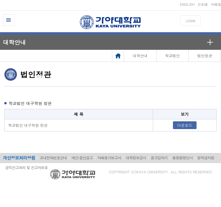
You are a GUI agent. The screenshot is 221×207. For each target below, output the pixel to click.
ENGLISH (187, 4)
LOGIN (190, 21)
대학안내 (14, 42)
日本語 (202, 4)
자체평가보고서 (109, 157)
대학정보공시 (136, 157)
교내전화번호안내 (53, 157)
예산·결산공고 (82, 157)
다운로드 (184, 125)
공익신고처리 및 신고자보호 (26, 167)
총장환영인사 (182, 157)
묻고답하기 (159, 157)
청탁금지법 (205, 157)
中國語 (216, 4)
